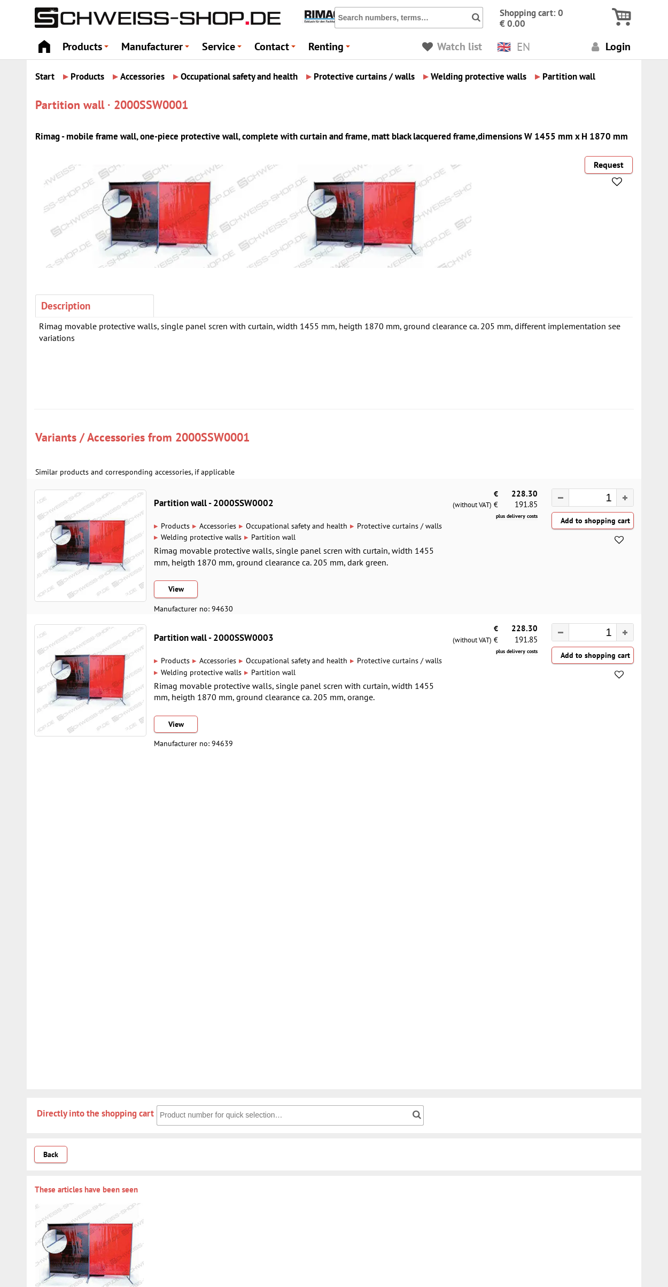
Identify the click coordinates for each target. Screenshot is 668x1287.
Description (65, 305)
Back (50, 1154)
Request (609, 164)
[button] (624, 497)
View (176, 589)
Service (223, 49)
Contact (276, 49)
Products (87, 49)
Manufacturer (156, 49)
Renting (330, 49)
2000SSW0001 (212, 437)
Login (609, 46)
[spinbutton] (587, 498)
